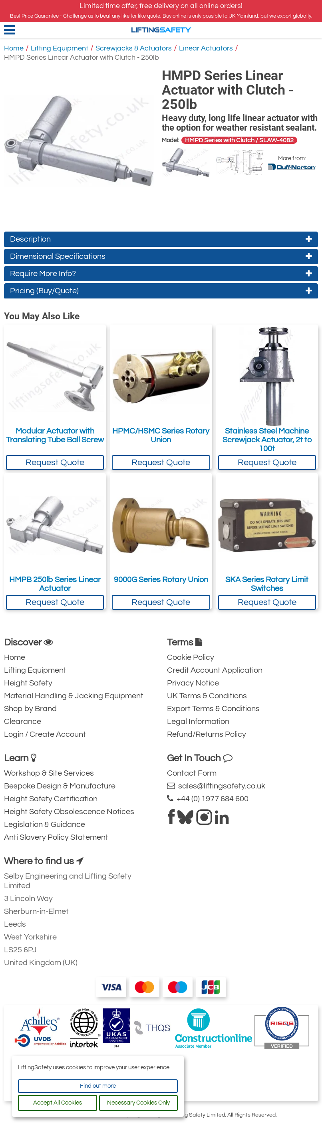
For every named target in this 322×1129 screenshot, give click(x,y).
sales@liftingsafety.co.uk (216, 786)
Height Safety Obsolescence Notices (69, 812)
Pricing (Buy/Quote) (161, 291)
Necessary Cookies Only (138, 1103)
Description (161, 239)
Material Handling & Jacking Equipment (73, 696)
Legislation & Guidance (44, 825)
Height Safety (28, 683)
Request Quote (55, 462)
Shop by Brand (30, 709)
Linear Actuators (206, 48)
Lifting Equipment (59, 48)
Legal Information (198, 722)
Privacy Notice (193, 683)
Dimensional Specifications (161, 256)
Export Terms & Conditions (213, 709)
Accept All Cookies (57, 1103)
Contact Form (192, 773)
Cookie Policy (190, 657)
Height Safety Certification (50, 799)
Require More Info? (161, 274)
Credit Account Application (214, 670)
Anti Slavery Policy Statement (56, 837)
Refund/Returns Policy (206, 734)
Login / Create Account (45, 734)
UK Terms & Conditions (207, 696)
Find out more (98, 1086)
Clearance (22, 722)
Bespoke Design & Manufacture (59, 786)
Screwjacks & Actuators (133, 48)
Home (14, 48)
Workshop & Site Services (49, 773)
